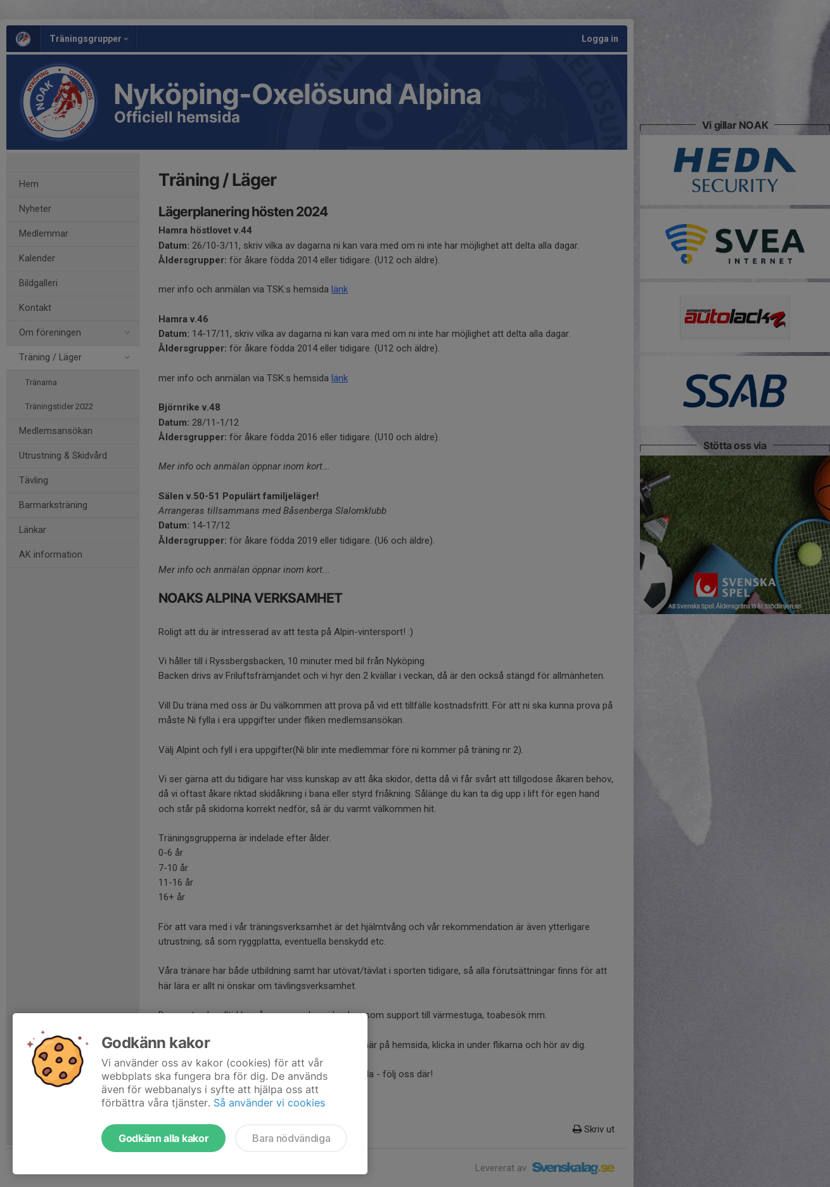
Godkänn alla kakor (163, 1138)
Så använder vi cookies (269, 1102)
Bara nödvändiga (291, 1138)
